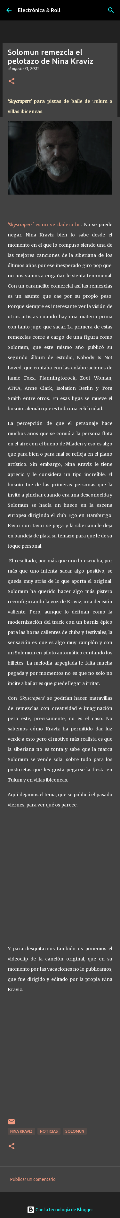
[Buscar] (111, 10)
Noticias (49, 1131)
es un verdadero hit (44, 224)
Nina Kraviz (21, 1131)
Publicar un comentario (33, 1179)
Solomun (74, 1131)
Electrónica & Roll (39, 10)
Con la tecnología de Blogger (60, 1209)
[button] (11, 81)
